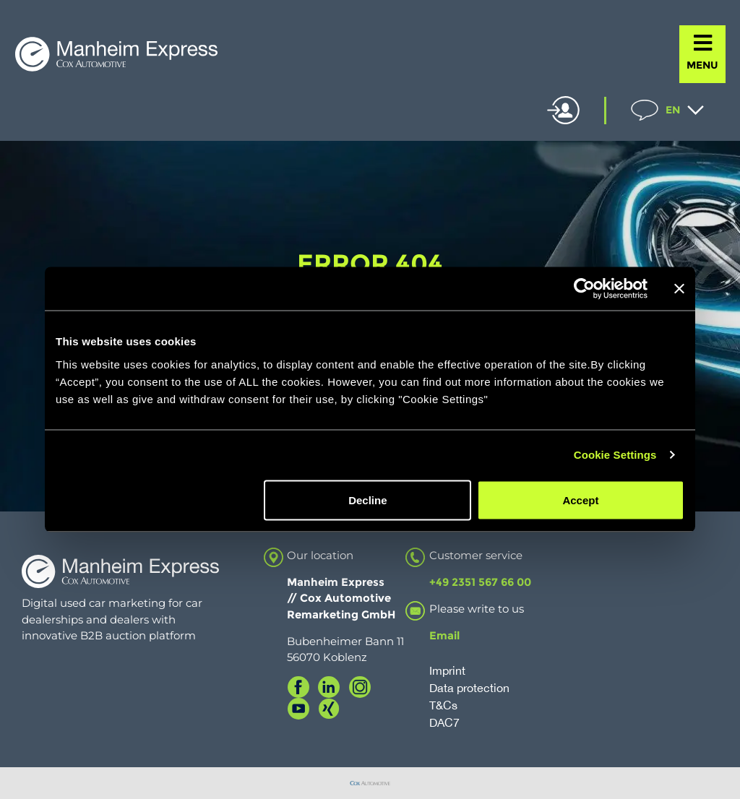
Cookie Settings (615, 455)
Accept (580, 499)
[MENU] (702, 43)
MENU (702, 65)
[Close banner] (679, 289)
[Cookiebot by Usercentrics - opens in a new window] (584, 289)
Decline (367, 499)
